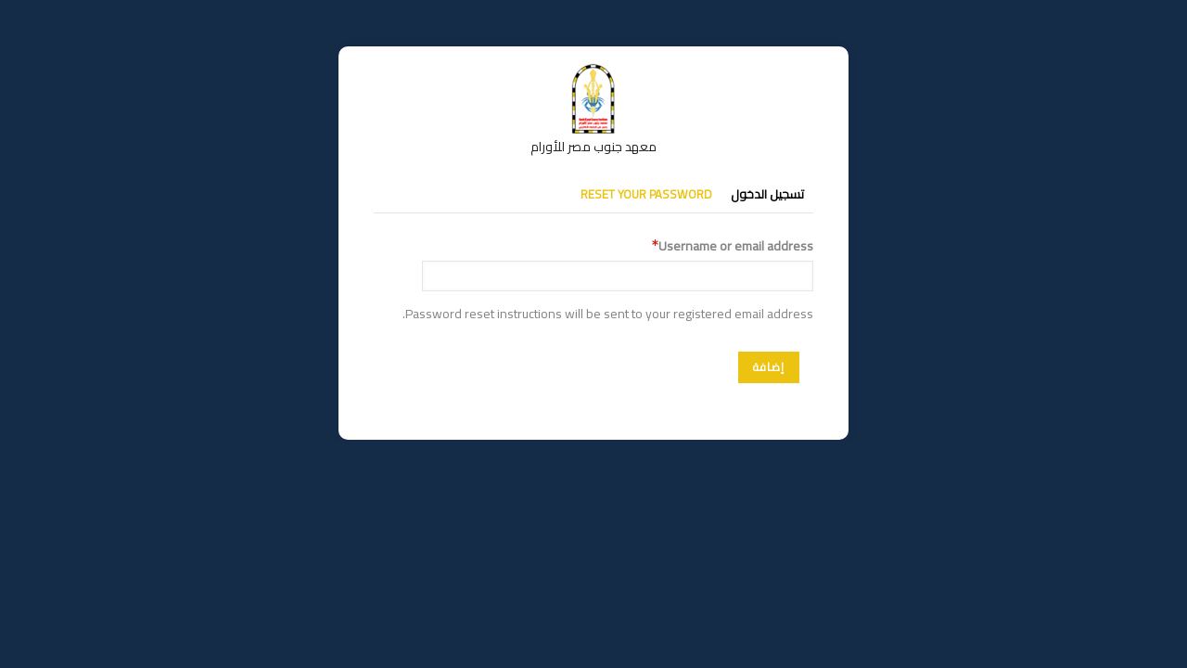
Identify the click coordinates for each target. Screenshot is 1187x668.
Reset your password (646, 194)
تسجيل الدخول (767, 194)
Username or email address (735, 246)
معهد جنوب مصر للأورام (593, 147)
